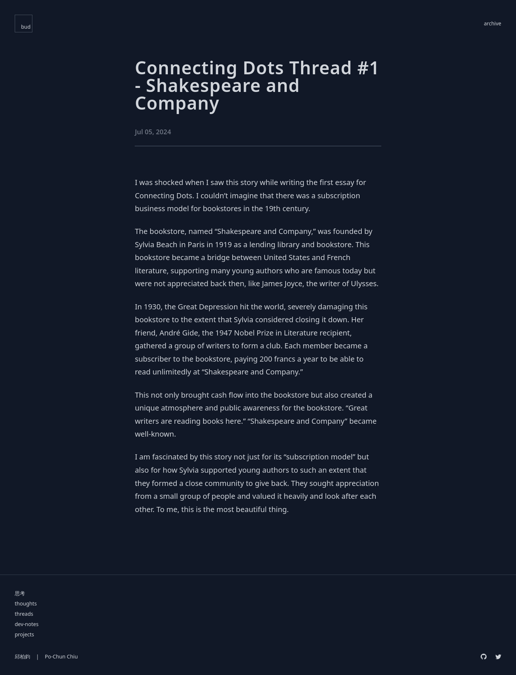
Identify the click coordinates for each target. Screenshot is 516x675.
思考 (20, 593)
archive (492, 23)
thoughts (26, 603)
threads (24, 613)
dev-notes (27, 624)
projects (24, 634)
